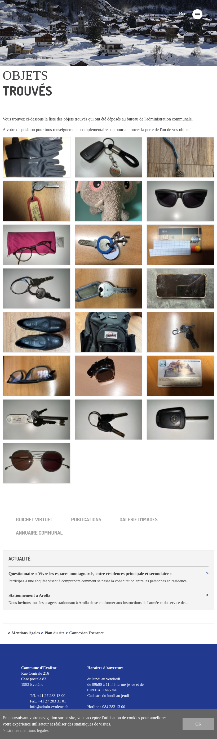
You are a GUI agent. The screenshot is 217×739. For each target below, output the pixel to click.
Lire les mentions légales (27, 730)
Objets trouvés (42, 58)
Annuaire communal (39, 532)
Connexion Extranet (86, 633)
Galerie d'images (138, 519)
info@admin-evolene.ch (49, 707)
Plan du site (54, 633)
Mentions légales (26, 633)
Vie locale (19, 58)
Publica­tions (86, 519)
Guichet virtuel (34, 519)
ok (198, 724)
